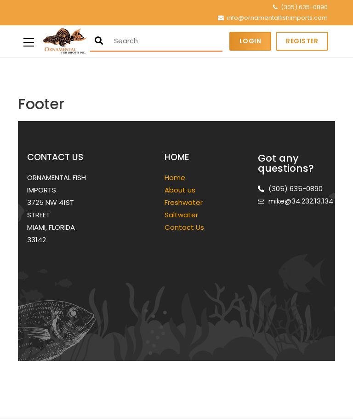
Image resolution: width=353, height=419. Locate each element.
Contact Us (184, 227)
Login (250, 41)
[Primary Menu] (29, 41)
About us (180, 190)
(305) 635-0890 (304, 7)
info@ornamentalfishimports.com (277, 17)
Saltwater (182, 215)
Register (302, 41)
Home (175, 177)
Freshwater (185, 202)
